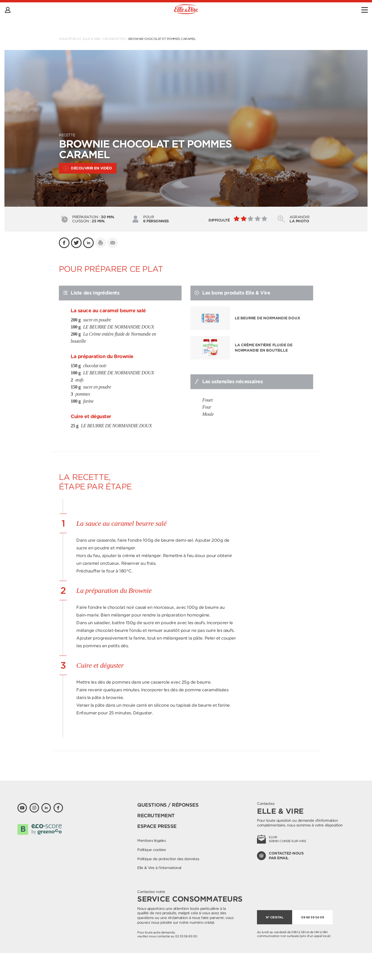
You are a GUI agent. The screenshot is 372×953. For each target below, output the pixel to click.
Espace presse (157, 826)
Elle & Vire (92, 39)
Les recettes (114, 39)
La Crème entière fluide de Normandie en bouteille (263, 347)
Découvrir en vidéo (88, 168)
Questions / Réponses (167, 805)
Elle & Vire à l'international (159, 867)
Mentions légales (151, 840)
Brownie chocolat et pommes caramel (162, 39)
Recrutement (156, 815)
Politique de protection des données (168, 859)
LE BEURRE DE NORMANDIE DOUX (267, 318)
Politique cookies (151, 849)
